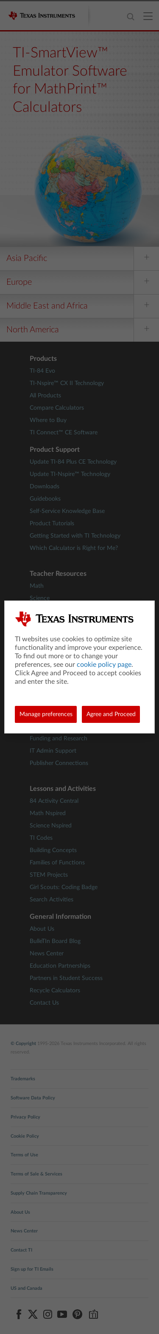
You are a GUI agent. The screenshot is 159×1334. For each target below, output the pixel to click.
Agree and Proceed (111, 714)
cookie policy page (104, 664)
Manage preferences (46, 714)
